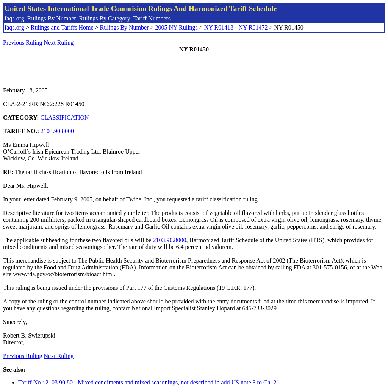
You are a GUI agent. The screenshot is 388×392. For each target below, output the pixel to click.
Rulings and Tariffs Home (62, 27)
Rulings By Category (104, 18)
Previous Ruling (22, 42)
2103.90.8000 (57, 131)
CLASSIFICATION (65, 117)
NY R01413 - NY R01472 (236, 27)
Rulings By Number (51, 18)
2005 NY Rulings (176, 27)
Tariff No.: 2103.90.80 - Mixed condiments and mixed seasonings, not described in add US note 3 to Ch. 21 (149, 382)
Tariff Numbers (152, 18)
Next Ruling (59, 42)
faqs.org (14, 18)
